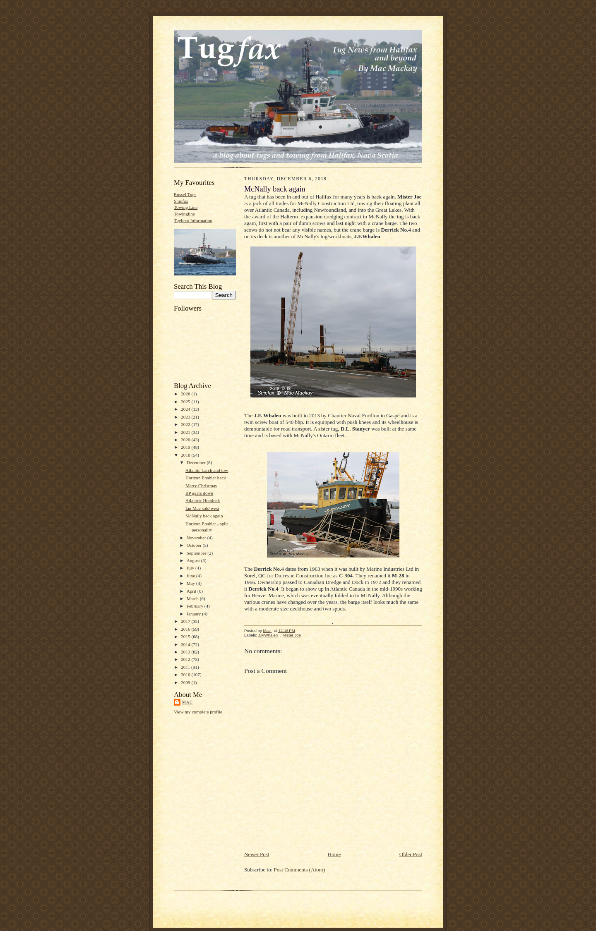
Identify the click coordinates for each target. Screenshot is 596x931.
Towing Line (185, 207)
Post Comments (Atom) (299, 869)
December (197, 462)
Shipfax (181, 201)
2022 (186, 424)
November (197, 537)
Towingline (184, 213)
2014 (186, 644)
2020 (186, 439)
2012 (186, 659)
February (195, 605)
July (191, 567)
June (191, 575)
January (194, 613)
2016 (186, 629)
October (195, 545)
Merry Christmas (201, 485)
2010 (186, 674)
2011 (186, 667)
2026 (186, 393)
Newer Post (256, 854)
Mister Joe (292, 635)
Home (334, 854)
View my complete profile (198, 711)
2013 (186, 651)
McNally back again (204, 515)
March (193, 598)
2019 (186, 447)
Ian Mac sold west (202, 508)
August (194, 560)
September (197, 552)
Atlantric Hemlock (202, 500)
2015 (186, 636)
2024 (186, 409)
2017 (186, 621)
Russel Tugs (185, 194)
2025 (186, 401)
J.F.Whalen (268, 635)
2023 (186, 416)
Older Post (410, 854)
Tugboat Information (193, 220)
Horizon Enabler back (205, 477)
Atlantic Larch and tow (206, 470)
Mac (187, 702)
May (191, 583)
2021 (186, 432)
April (192, 591)
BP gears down (199, 493)
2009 (186, 682)
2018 (186, 454)
